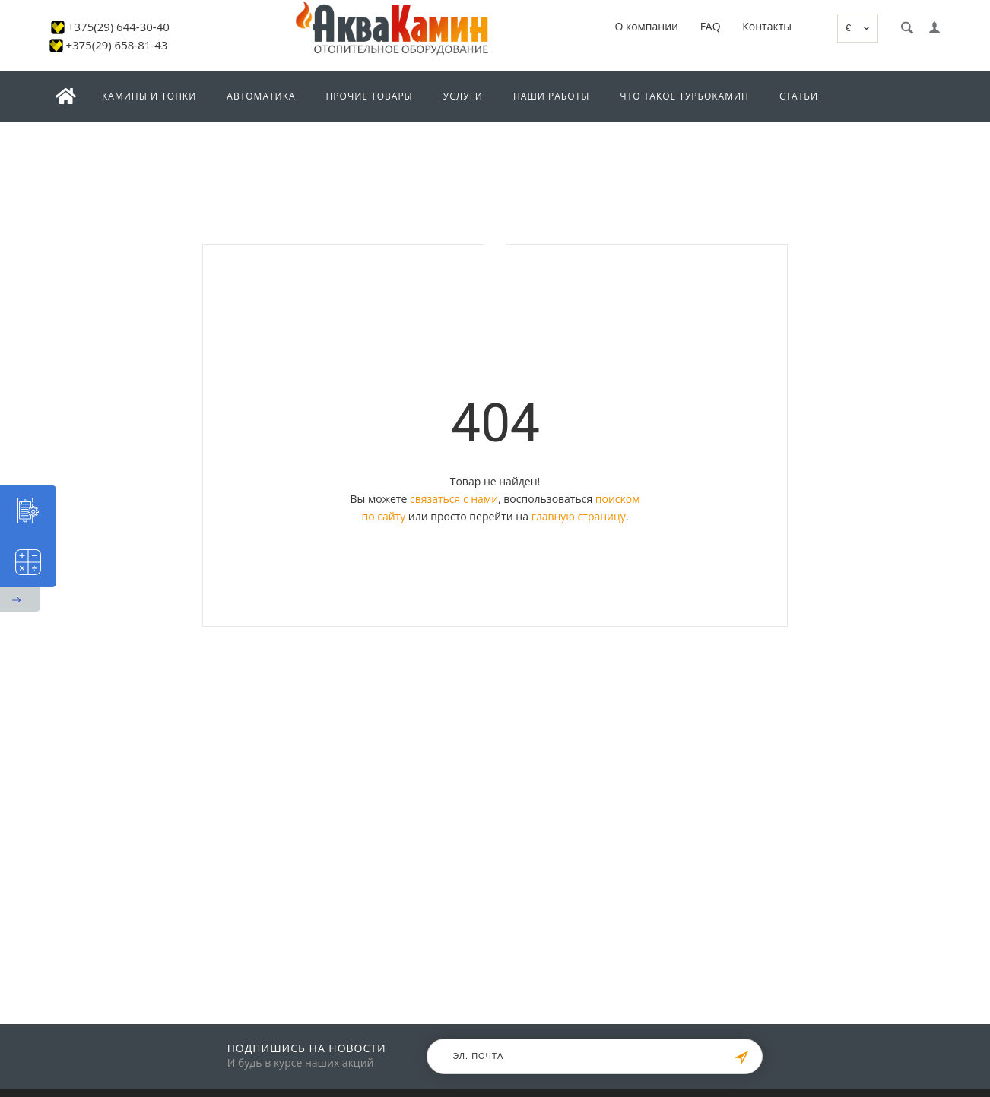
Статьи (798, 96)
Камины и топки (149, 96)
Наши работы (551, 96)
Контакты (767, 26)
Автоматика (261, 96)
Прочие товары (369, 96)
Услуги (463, 96)
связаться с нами (454, 499)
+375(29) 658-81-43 (116, 44)
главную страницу (578, 516)
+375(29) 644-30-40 (119, 26)
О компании (646, 26)
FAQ (710, 26)
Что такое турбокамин (684, 96)
